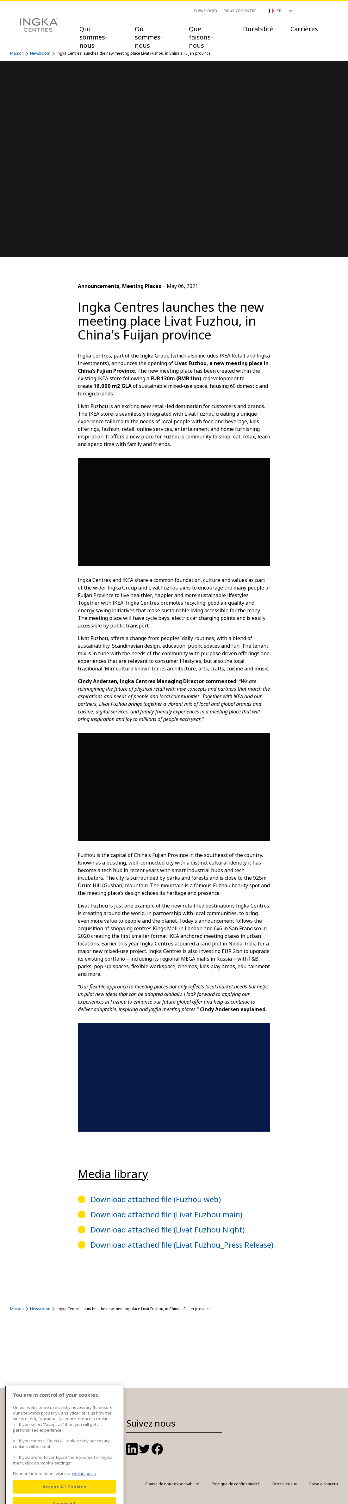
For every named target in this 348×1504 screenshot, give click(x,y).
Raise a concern (323, 1484)
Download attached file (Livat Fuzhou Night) (167, 1229)
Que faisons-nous (201, 37)
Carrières (304, 29)
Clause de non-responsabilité (172, 1484)
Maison (17, 53)
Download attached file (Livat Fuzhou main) (166, 1214)
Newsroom (205, 10)
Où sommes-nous (149, 37)
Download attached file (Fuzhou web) (155, 1199)
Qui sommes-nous (93, 37)
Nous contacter (239, 10)
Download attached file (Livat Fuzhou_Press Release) (181, 1244)
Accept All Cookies (64, 1494)
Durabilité (258, 29)
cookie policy (84, 1481)
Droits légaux (284, 1484)
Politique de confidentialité (236, 1484)
